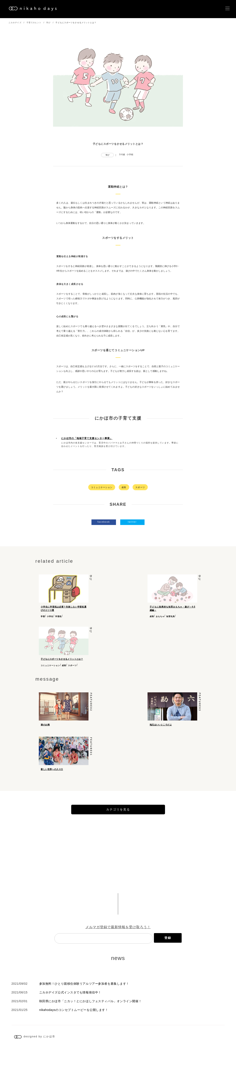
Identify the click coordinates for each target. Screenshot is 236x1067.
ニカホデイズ (15, 23)
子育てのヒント (34, 23)
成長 (124, 487)
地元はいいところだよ (161, 728)
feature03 (199, 705)
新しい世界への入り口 (52, 780)
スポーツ (140, 487)
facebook (103, 522)
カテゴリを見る (118, 827)
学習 (43, 616)
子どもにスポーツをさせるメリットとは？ (62, 659)
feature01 (91, 757)
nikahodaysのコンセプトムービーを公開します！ (73, 1028)
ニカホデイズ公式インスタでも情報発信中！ (70, 1010)
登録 (167, 956)
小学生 (50, 616)
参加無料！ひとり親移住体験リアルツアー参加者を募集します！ (84, 1002)
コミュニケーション (101, 487)
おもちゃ (160, 616)
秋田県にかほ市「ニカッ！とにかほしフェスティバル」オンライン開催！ (90, 1019)
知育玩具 (170, 616)
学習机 (58, 616)
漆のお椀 (45, 728)
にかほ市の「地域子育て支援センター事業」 (86, 438)
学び (48, 23)
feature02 (91, 705)
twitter (132, 522)
